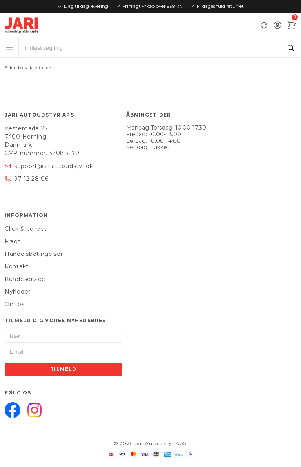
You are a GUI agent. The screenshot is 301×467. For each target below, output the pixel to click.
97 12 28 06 (31, 178)
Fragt (13, 241)
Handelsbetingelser (34, 253)
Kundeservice (25, 279)
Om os (15, 304)
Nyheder (18, 291)
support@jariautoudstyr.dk (53, 166)
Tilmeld (63, 369)
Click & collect (26, 228)
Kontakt (17, 266)
